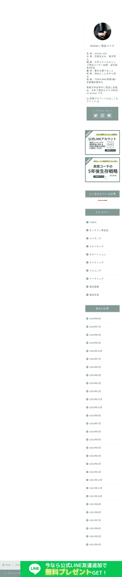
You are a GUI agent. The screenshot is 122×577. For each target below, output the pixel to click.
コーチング (31, 4)
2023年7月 (95, 423)
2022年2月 (95, 464)
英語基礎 (12, 4)
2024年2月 (95, 383)
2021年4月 (95, 544)
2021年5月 (95, 536)
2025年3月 (95, 343)
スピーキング (69, 4)
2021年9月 (95, 504)
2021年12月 (95, 480)
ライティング (38, 10)
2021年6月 (95, 528)
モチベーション (97, 254)
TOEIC (50, 4)
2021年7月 (95, 520)
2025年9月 (95, 318)
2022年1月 (95, 472)
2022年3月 (95, 456)
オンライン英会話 (98, 230)
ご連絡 (73, 10)
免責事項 (35, 573)
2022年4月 (95, 448)
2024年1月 (95, 391)
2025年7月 (95, 327)
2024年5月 (95, 367)
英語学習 (94, 295)
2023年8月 (95, 415)
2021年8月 (95, 512)
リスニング (91, 4)
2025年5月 (95, 335)
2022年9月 (95, 439)
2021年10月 (95, 496)
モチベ (57, 10)
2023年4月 (95, 431)
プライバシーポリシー (16, 573)
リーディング (14, 10)
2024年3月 (95, 375)
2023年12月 (95, 399)
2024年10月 (95, 351)
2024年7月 (95, 359)
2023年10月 (95, 407)
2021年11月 (95, 488)
